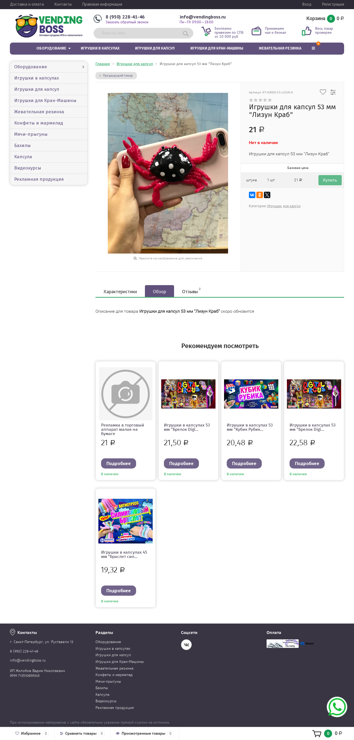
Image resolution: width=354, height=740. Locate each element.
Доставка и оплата (27, 4)
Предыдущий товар (116, 75)
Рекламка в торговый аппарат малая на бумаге (122, 429)
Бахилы (22, 145)
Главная (102, 64)
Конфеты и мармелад (38, 123)
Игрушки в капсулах (100, 48)
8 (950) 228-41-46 (125, 17)
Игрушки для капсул (155, 48)
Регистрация (333, 4)
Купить (330, 180)
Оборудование (51, 48)
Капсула (23, 157)
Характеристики (120, 291)
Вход (306, 4)
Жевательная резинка (280, 48)
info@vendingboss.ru (203, 17)
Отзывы (191, 291)
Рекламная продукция (39, 179)
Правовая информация (102, 4)
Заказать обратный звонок (127, 22)
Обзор (159, 291)
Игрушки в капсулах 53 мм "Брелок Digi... (187, 427)
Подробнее (118, 463)
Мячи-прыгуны (31, 134)
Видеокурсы (27, 168)
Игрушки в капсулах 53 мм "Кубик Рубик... (250, 427)
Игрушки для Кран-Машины (216, 48)
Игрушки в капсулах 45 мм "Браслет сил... (124, 554)
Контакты (63, 4)
